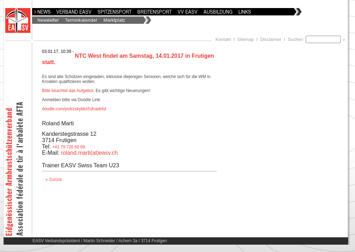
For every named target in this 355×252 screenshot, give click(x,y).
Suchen (297, 39)
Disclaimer (271, 39)
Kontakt (223, 39)
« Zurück (53, 179)
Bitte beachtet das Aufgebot (67, 90)
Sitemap (245, 39)
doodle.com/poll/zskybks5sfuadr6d (74, 108)
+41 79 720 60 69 (68, 147)
